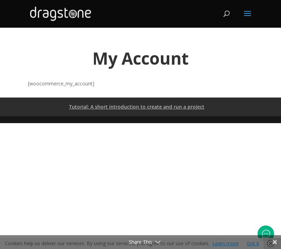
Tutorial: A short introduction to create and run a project (136, 106)
